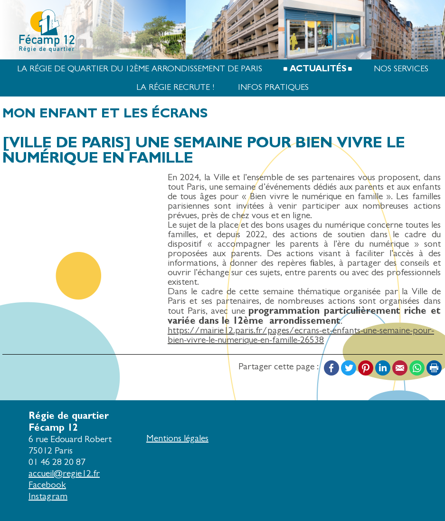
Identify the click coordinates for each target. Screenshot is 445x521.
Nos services (401, 68)
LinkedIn (382, 368)
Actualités (318, 68)
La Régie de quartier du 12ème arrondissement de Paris (139, 68)
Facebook (331, 368)
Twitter (348, 368)
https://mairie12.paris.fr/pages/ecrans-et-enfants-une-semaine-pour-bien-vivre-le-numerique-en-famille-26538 (301, 335)
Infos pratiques (273, 87)
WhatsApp (417, 368)
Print (434, 368)
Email (399, 368)
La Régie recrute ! (175, 87)
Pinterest (365, 368)
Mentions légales (177, 438)
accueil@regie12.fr (64, 473)
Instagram (47, 496)
